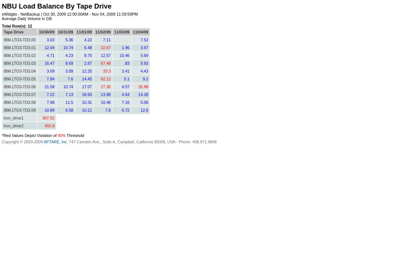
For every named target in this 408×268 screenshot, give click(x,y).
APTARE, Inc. (56, 142)
